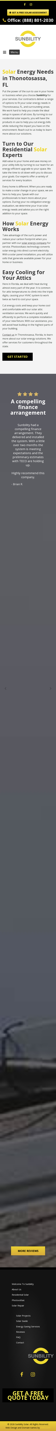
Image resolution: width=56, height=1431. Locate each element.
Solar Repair (18, 1305)
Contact (20, 1342)
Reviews (20, 1331)
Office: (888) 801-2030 (28, 20)
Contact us (8, 334)
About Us (16, 1289)
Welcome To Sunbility (23, 1283)
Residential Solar (20, 1294)
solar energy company (34, 243)
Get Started (17, 357)
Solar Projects (23, 1315)
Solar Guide (22, 1320)
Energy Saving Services (28, 1326)
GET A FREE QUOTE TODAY (28, 1395)
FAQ (18, 1337)
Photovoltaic (18, 1300)
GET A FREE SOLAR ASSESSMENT (28, 12)
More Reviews (28, 1251)
